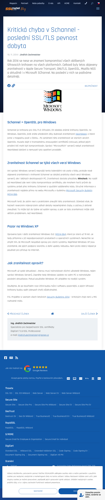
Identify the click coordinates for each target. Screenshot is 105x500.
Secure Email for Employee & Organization (23, 439)
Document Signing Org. (15, 454)
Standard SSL (11, 450)
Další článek (89, 313)
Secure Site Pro (25, 404)
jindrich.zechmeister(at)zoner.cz (33, 335)
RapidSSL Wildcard (25, 427)
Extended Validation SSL (45, 450)
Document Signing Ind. (38, 454)
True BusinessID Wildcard (83, 416)
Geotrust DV (10, 416)
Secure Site (10, 404)
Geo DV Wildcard (26, 416)
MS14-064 (60, 234)
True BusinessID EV (61, 416)
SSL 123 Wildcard (22, 393)
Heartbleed (81, 134)
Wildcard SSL (26, 450)
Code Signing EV (80, 450)
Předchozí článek (18, 313)
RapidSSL (9, 427)
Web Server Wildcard (71, 393)
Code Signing (64, 450)
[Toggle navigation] (98, 8)
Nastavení (47, 490)
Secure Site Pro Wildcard (45, 404)
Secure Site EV (65, 404)
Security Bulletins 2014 (58, 296)
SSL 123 (8, 393)
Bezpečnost (91, 86)
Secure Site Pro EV (83, 404)
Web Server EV (52, 393)
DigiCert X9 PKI (56, 454)
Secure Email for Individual (56, 439)
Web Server (38, 393)
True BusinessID (43, 416)
